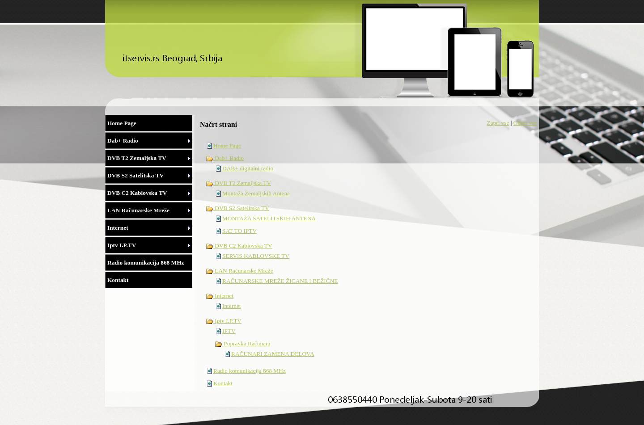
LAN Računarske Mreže (239, 270)
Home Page (227, 145)
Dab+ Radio (225, 158)
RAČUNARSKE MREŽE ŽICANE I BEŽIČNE (280, 281)
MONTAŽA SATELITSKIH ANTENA (269, 218)
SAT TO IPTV (239, 230)
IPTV (229, 331)
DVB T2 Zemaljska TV (238, 183)
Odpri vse (525, 122)
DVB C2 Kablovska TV (239, 245)
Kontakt (223, 383)
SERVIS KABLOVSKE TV (255, 255)
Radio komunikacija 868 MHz (249, 370)
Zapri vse (498, 122)
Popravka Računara (242, 343)
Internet (219, 295)
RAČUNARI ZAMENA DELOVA (272, 353)
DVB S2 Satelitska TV (237, 208)
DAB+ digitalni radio (247, 168)
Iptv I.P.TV (224, 320)
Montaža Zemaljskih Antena (256, 193)
